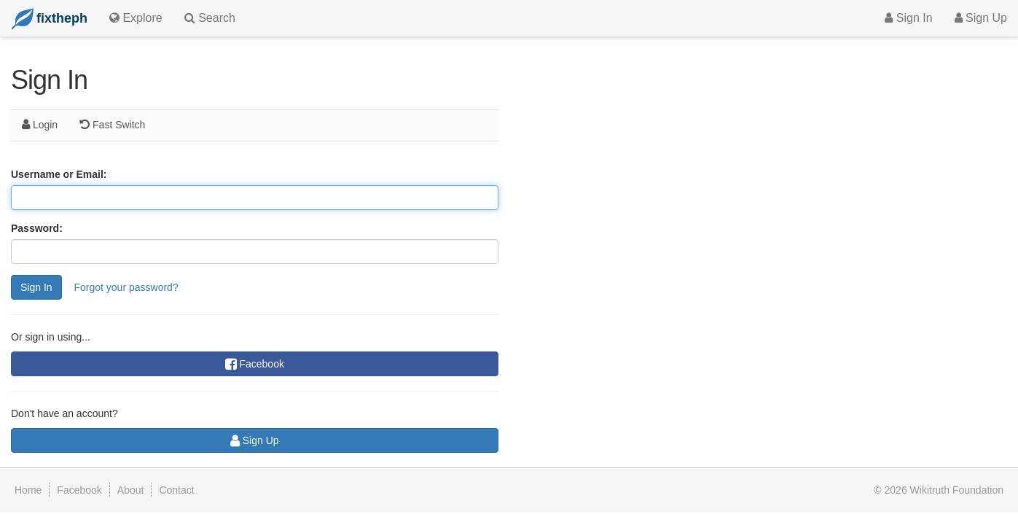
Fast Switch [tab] (112, 124)
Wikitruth (956, 490)
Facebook (254, 364)
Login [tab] (40, 124)
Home (28, 490)
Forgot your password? (126, 287)
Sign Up (981, 18)
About (130, 490)
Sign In (908, 18)
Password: (37, 228)
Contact (176, 490)
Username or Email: (59, 174)
